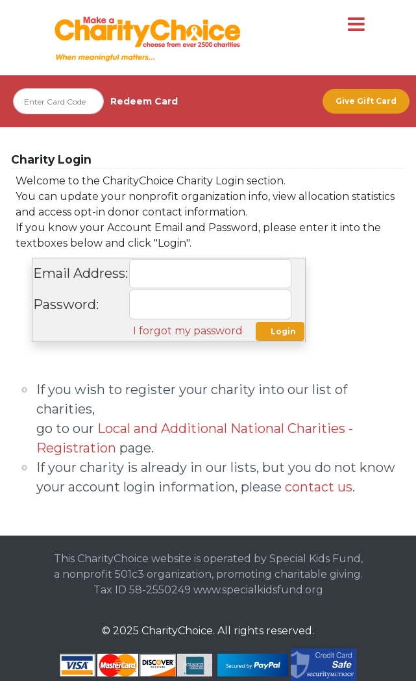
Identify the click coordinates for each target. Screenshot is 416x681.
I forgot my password (188, 331)
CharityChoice (177, 631)
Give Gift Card (366, 101)
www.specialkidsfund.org (258, 590)
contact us (318, 487)
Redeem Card (144, 101)
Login (283, 331)
